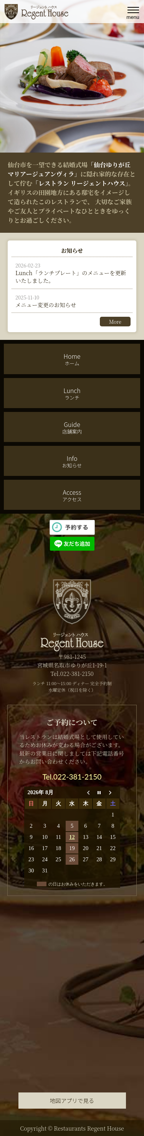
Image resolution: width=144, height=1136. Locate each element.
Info (72, 461)
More (115, 321)
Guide (72, 427)
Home (72, 359)
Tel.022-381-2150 (72, 776)
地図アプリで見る (72, 1100)
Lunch (72, 393)
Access (72, 495)
